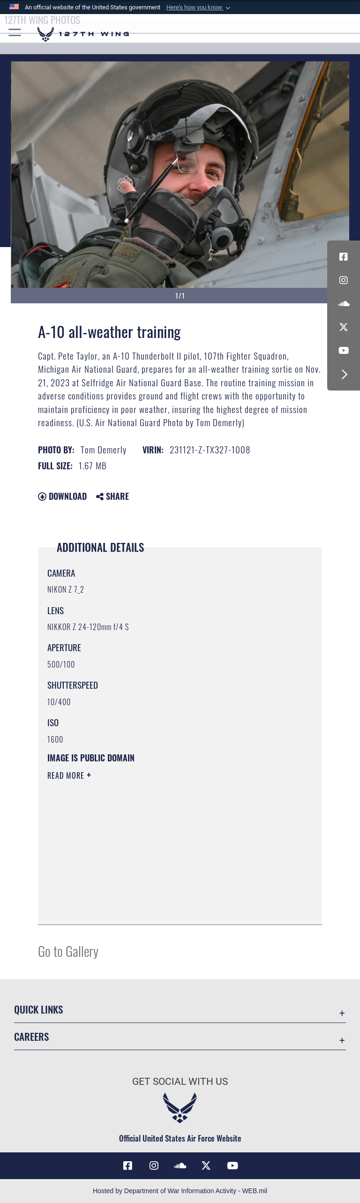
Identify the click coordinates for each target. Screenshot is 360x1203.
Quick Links (38, 1009)
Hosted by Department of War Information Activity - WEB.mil (180, 1191)
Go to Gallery (68, 950)
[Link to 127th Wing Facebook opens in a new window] (127, 1165)
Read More (67, 775)
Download (62, 496)
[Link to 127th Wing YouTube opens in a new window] (343, 350)
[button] (199, 7)
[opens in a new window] (154, 1165)
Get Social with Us (180, 1081)
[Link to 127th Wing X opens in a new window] (343, 327)
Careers (31, 1036)
